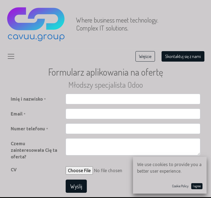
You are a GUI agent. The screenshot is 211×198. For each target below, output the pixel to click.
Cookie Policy (180, 186)
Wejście (145, 56)
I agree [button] (197, 186)
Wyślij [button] (76, 186)
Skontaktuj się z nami (183, 56)
